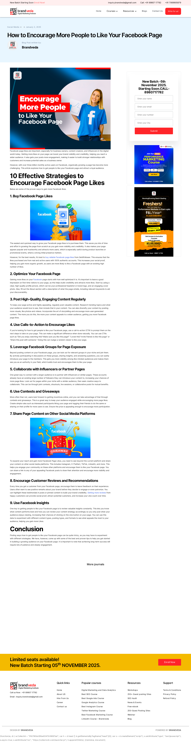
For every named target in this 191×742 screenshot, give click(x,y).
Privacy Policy (169, 694)
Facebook (37, 279)
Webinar (131, 715)
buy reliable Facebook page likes (59, 257)
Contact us (62, 706)
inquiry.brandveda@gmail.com (122, 2)
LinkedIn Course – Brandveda (95, 719)
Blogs (144, 11)
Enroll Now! (39, 2)
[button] (112, 11)
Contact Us (157, 11)
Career (60, 702)
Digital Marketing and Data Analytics (99, 690)
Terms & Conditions (172, 690)
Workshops (133, 690)
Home (98, 11)
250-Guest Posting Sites (139, 711)
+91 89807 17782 (153, 2)
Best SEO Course (89, 694)
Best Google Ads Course (93, 698)
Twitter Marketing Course (93, 711)
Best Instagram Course (92, 706)
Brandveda (27, 730)
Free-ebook (133, 706)
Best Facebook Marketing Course (97, 715)
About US (61, 694)
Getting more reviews (97, 493)
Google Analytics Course (93, 702)
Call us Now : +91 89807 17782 (23, 692)
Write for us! (173, 11)
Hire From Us (63, 698)
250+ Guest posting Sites (139, 694)
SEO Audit (132, 698)
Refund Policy (169, 698)
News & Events (135, 702)
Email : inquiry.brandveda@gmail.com (26, 697)
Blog (130, 719)
